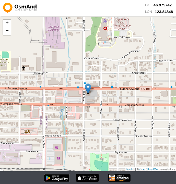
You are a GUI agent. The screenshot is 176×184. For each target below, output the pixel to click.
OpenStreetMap (149, 169)
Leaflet (130, 169)
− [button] (7, 31)
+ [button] (7, 23)
